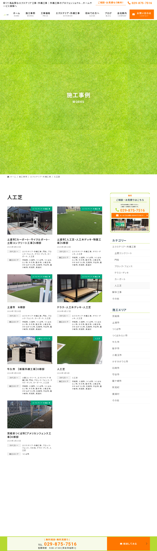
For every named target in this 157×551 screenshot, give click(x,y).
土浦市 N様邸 (16, 307)
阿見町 (32, 267)
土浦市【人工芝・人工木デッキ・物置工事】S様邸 (79, 241)
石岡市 (39, 265)
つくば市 (39, 260)
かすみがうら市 (28, 265)
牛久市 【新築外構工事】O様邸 (26, 369)
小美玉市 (46, 262)
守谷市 (46, 265)
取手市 (39, 262)
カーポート (39, 318)
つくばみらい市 (120, 335)
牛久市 (32, 262)
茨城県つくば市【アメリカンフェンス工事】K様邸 (29, 435)
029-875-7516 (140, 3)
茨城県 (25, 260)
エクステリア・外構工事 (32, 251)
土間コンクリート (29, 377)
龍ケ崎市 (117, 380)
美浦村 (39, 267)
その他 (33, 448)
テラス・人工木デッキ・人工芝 (74, 307)
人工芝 (31, 256)
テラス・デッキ (40, 254)
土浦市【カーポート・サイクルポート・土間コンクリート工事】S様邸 (28, 241)
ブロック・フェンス (41, 380)
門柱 (45, 251)
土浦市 (32, 260)
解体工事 (117, 292)
